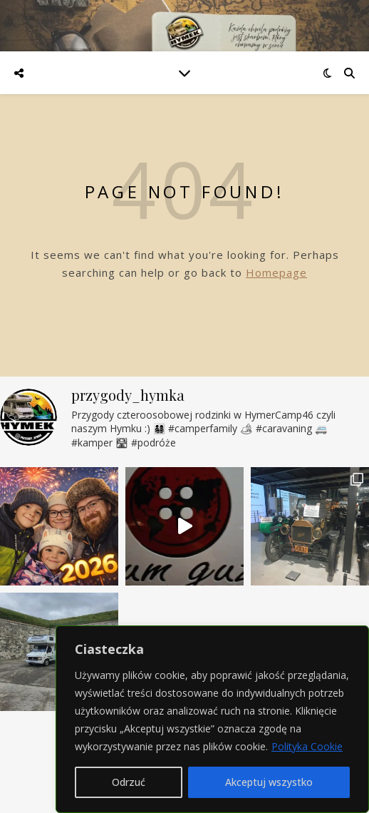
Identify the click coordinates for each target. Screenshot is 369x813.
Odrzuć (128, 782)
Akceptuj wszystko (269, 782)
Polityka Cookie (307, 746)
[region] (212, 719)
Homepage (276, 272)
